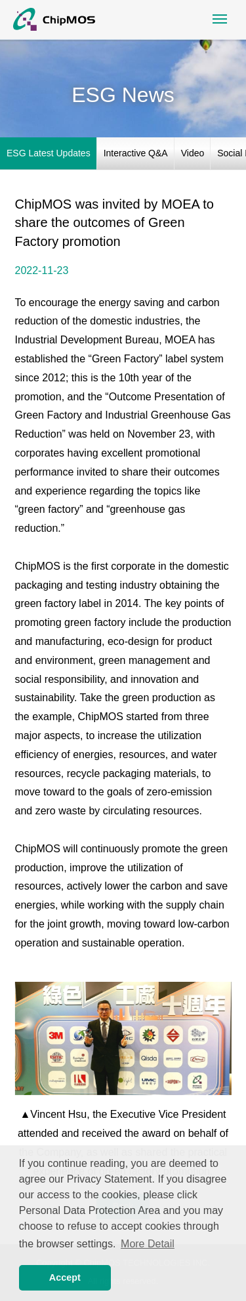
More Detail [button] (147, 1243)
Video (193, 153)
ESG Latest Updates (49, 153)
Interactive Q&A (136, 153)
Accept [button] (65, 1277)
